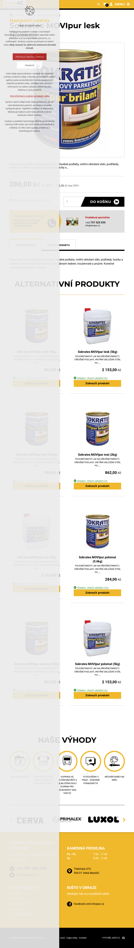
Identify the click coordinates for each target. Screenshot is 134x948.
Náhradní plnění (22, 903)
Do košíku (100, 202)
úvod (62, 938)
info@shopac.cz (92, 225)
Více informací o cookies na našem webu (29, 96)
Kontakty (18, 909)
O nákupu (18, 898)
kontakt (82, 938)
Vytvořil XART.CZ (111, 938)
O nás (16, 893)
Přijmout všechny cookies (30, 56)
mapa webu (71, 938)
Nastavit (29, 65)
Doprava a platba (23, 914)
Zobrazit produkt (97, 383)
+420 (31, 868)
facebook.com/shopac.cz (89, 903)
